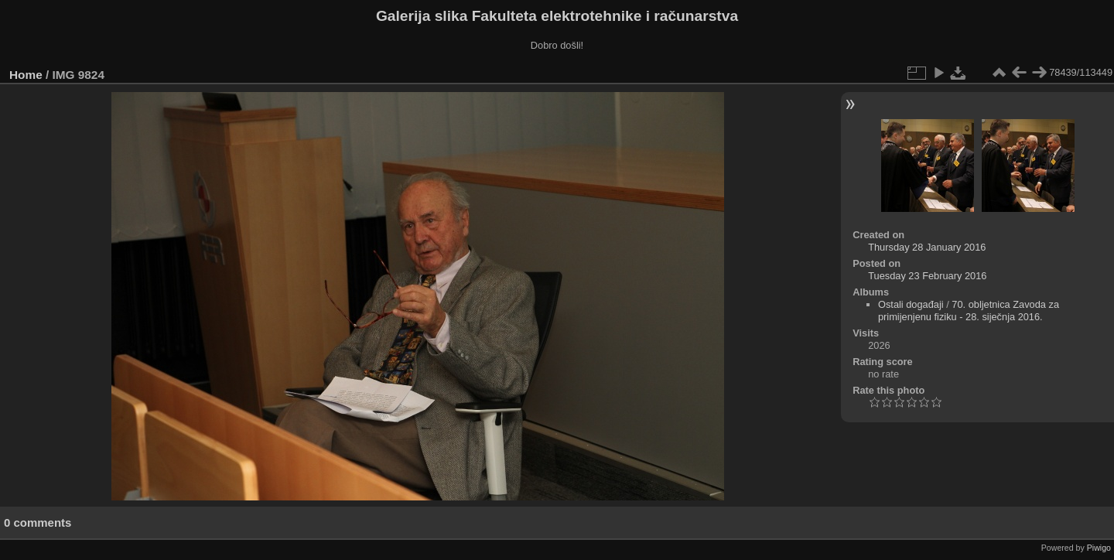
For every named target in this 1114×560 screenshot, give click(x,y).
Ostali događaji (911, 304)
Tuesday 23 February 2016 (927, 276)
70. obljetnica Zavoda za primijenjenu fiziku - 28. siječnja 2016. (968, 311)
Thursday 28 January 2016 (927, 247)
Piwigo (1099, 547)
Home (26, 74)
